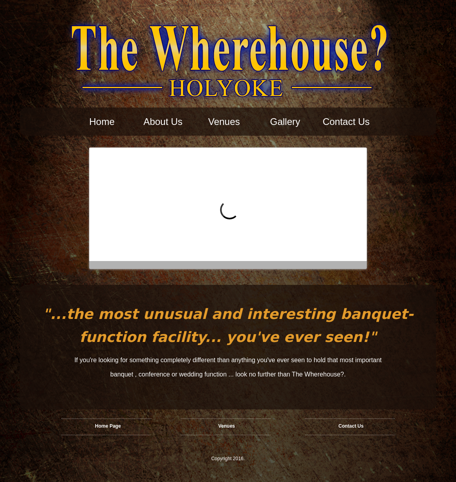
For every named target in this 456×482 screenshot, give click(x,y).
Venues (224, 121)
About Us (163, 121)
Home (102, 121)
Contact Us (346, 121)
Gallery (285, 121)
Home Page (108, 426)
